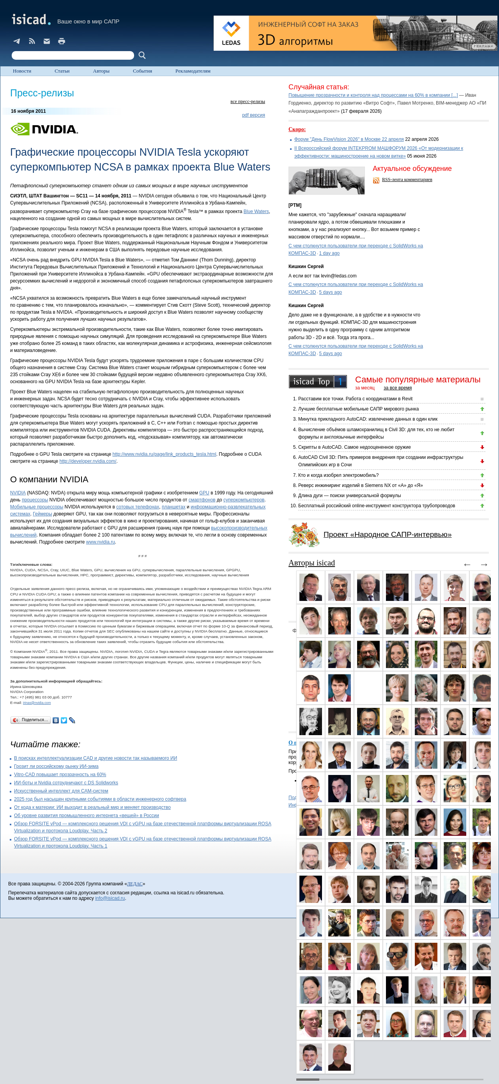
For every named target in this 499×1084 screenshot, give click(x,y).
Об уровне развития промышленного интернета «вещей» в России (86, 815)
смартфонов (202, 500)
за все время (398, 388)
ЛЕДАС (135, 884)
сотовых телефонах (137, 507)
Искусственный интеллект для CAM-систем (61, 791)
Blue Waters (256, 211)
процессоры (35, 500)
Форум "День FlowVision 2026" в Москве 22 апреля (349, 139)
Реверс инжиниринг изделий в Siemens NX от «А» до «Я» (360, 485)
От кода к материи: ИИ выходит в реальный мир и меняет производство (92, 807)
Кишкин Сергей (306, 266)
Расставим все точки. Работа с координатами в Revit (355, 399)
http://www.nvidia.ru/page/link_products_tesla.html (164, 454)
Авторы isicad (311, 562)
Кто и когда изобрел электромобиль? (338, 475)
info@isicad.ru (110, 898)
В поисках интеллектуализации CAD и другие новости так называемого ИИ (95, 758)
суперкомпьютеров (243, 500)
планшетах (174, 507)
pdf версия (253, 115)
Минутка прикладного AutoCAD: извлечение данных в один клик (367, 419)
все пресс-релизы (247, 101)
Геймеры (42, 514)
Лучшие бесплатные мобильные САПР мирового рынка (358, 409)
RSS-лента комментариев (407, 179)
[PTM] (294, 205)
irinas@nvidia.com (37, 703)
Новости (22, 71)
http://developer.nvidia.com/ (87, 461)
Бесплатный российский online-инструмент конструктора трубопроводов (376, 505)
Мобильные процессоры (36, 507)
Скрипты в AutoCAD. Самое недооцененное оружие (354, 447)
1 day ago (329, 253)
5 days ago (330, 292)
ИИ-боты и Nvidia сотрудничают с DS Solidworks (66, 782)
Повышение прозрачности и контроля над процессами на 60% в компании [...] (373, 95)
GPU (204, 493)
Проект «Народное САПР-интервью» (388, 534)
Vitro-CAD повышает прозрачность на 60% (60, 774)
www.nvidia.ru (100, 542)
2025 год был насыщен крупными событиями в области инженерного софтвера (100, 799)
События (142, 71)
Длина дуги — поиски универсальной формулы (349, 495)
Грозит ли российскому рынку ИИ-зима (56, 766)
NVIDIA (18, 493)
